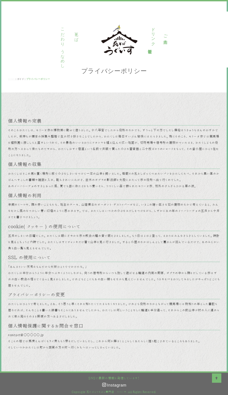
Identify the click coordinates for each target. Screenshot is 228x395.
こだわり (61, 34)
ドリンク (153, 34)
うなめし (85, 34)
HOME (11, 79)
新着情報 (149, 46)
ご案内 (165, 34)
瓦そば (73, 34)
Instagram (114, 385)
